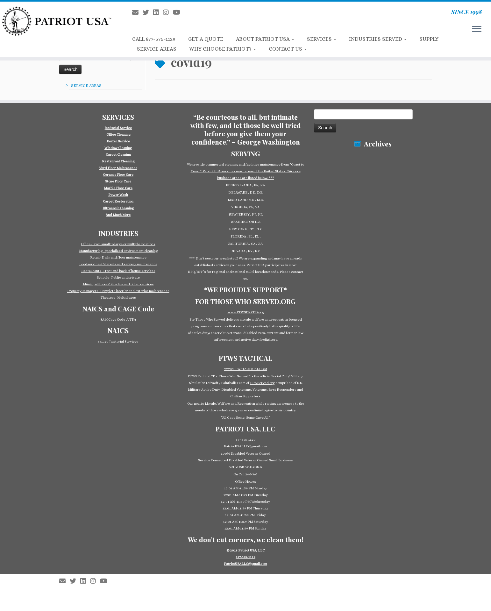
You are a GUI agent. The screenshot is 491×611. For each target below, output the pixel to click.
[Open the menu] (476, 29)
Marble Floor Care (118, 188)
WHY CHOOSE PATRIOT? (222, 49)
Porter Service (118, 141)
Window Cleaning (118, 148)
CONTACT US (288, 49)
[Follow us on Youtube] (178, 12)
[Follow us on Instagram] (168, 12)
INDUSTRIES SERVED (378, 39)
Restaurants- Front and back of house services (118, 271)
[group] (118, 171)
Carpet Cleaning (118, 155)
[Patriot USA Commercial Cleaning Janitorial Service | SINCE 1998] (56, 21)
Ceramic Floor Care (118, 175)
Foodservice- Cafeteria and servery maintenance (118, 264)
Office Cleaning (118, 134)
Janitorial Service (118, 128)
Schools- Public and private (118, 277)
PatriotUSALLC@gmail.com (245, 446)
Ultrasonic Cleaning (118, 208)
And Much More (118, 215)
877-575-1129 (245, 439)
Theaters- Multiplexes (118, 297)
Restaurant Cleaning (118, 161)
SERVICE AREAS (156, 49)
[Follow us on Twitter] (148, 12)
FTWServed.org (262, 383)
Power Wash (118, 195)
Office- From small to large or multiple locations (118, 244)
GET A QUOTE (205, 39)
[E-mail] (137, 12)
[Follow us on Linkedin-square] (158, 12)
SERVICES (321, 39)
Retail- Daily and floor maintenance (118, 257)
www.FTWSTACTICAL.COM (245, 369)
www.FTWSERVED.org (246, 312)
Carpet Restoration (118, 201)
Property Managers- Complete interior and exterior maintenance (118, 291)
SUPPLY (428, 39)
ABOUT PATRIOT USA (265, 39)
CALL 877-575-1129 (153, 39)
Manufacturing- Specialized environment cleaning (118, 251)
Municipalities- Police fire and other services (118, 284)
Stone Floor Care (118, 181)
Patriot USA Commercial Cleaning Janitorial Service (248, 578)
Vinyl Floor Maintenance (118, 168)
